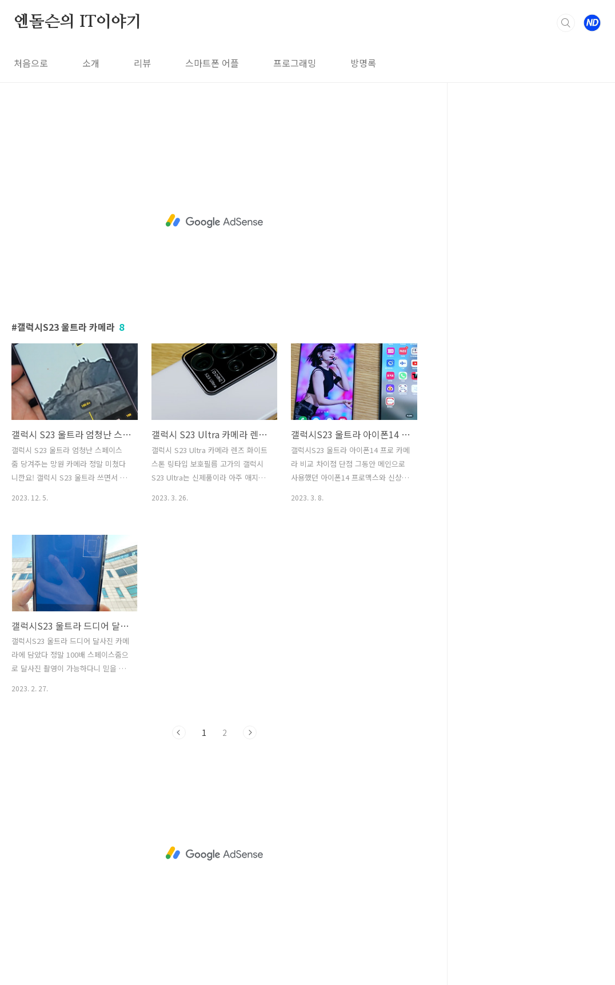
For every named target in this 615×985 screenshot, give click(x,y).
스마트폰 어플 (212, 63)
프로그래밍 (294, 63)
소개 (90, 63)
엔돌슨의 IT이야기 (78, 22)
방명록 (363, 63)
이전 (179, 732)
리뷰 (142, 63)
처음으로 (31, 63)
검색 (565, 22)
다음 (250, 732)
